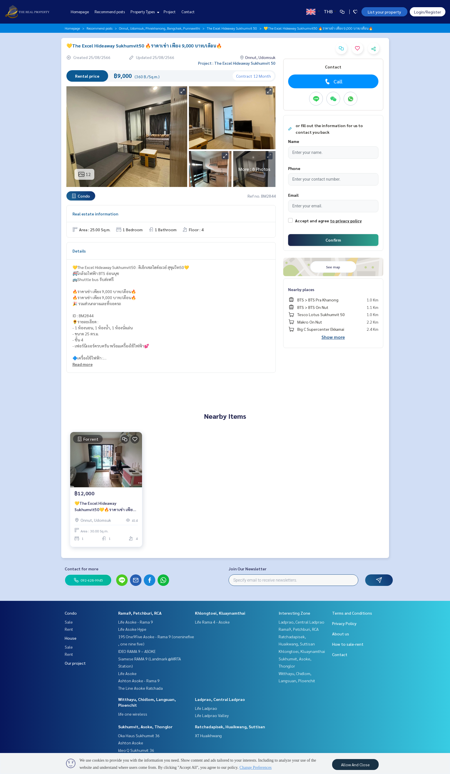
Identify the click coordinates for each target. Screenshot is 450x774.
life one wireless (132, 713)
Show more (333, 337)
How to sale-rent (347, 644)
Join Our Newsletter (248, 568)
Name (293, 141)
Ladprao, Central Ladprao (220, 699)
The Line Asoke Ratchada (140, 688)
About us (340, 633)
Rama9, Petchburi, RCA (140, 613)
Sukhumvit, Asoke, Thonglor (145, 726)
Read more (82, 364)
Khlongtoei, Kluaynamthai (220, 613)
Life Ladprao (206, 708)
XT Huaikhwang (208, 735)
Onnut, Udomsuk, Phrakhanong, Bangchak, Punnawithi (159, 28)
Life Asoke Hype (132, 629)
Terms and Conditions (352, 613)
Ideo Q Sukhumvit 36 (136, 750)
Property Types (144, 11)
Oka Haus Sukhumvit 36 (139, 735)
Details (79, 250)
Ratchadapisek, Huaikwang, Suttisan (230, 726)
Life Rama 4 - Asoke (212, 621)
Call (333, 81)
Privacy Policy (344, 623)
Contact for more (81, 568)
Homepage (80, 11)
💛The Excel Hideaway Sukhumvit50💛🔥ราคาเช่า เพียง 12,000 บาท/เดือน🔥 (104, 507)
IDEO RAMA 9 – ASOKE (137, 651)
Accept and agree (312, 220)
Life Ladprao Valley (212, 715)
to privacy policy (346, 220)
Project (170, 11)
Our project (75, 663)
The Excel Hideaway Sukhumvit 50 (232, 28)
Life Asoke (127, 673)
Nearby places (301, 289)
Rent (69, 629)
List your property (384, 11)
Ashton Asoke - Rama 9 (139, 680)
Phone (294, 168)
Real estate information (95, 213)
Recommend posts (110, 11)
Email (293, 195)
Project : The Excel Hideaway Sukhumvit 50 (236, 63)
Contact (188, 11)
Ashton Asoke (130, 742)
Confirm (333, 239)
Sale (69, 621)
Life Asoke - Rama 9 (135, 621)
